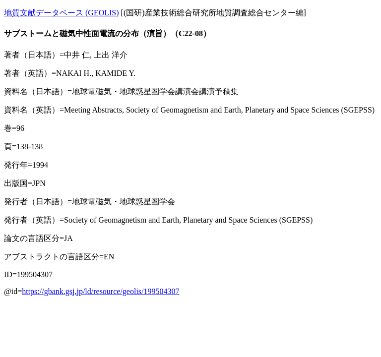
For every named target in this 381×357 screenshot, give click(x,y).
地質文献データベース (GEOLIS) (61, 12)
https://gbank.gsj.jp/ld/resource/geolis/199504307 (100, 291)
